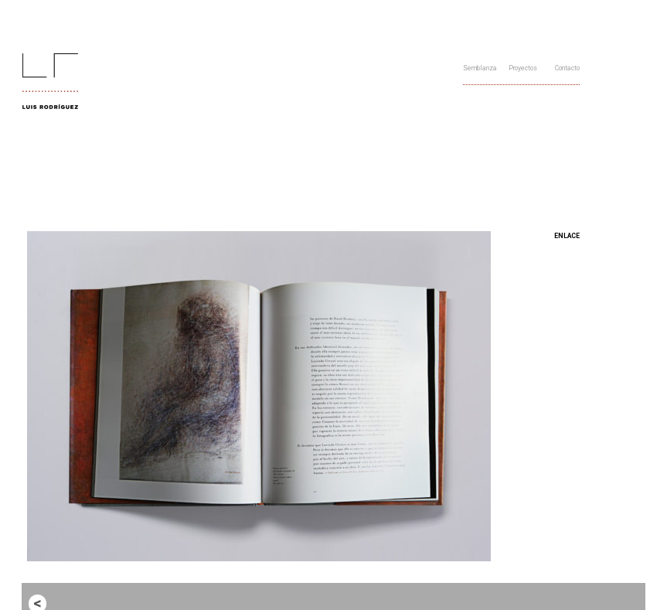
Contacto (567, 68)
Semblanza (480, 68)
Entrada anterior (78, 603)
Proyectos (523, 68)
